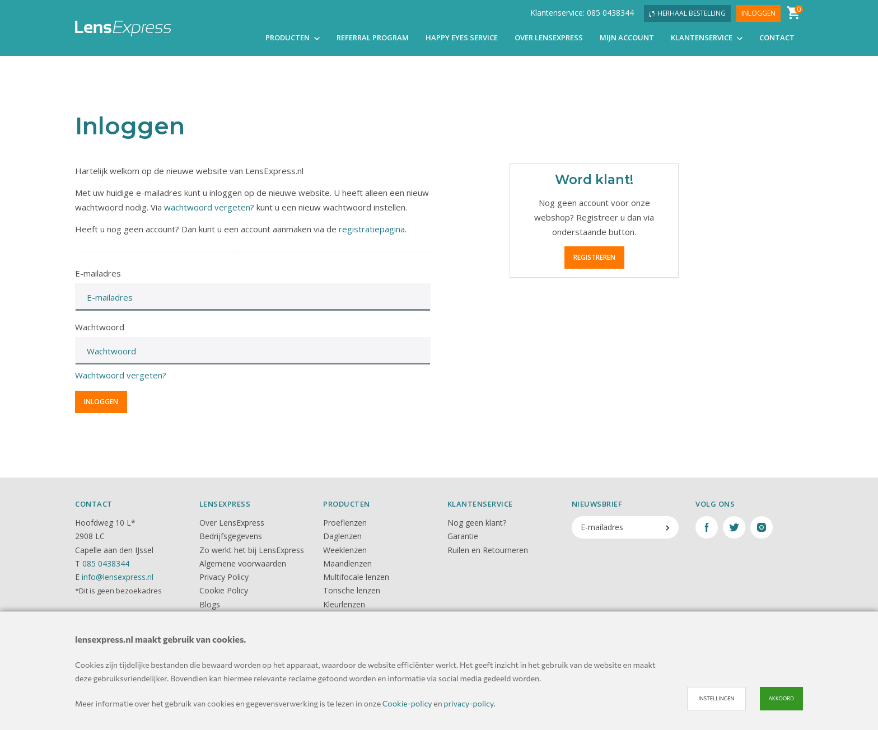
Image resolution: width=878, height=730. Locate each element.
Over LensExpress (549, 38)
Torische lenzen (351, 590)
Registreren (594, 257)
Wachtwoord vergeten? (120, 375)
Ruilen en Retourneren (487, 550)
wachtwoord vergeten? (209, 207)
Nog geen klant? (476, 522)
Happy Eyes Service (462, 38)
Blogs (209, 604)
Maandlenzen (347, 563)
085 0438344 (105, 563)
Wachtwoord (99, 327)
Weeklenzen (345, 550)
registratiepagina (372, 229)
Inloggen (758, 13)
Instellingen (716, 698)
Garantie (462, 536)
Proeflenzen (345, 522)
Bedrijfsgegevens (230, 536)
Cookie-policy (407, 703)
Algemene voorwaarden (242, 563)
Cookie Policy (223, 590)
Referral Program (373, 38)
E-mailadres (98, 273)
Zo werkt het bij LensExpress (251, 550)
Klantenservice (706, 38)
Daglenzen (342, 536)
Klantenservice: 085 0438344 (582, 13)
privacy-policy (468, 703)
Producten (292, 38)
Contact (777, 38)
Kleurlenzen (344, 604)
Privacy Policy (224, 577)
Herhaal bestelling (687, 13)
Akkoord (781, 698)
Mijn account (627, 38)
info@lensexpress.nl (117, 577)
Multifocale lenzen (356, 577)
